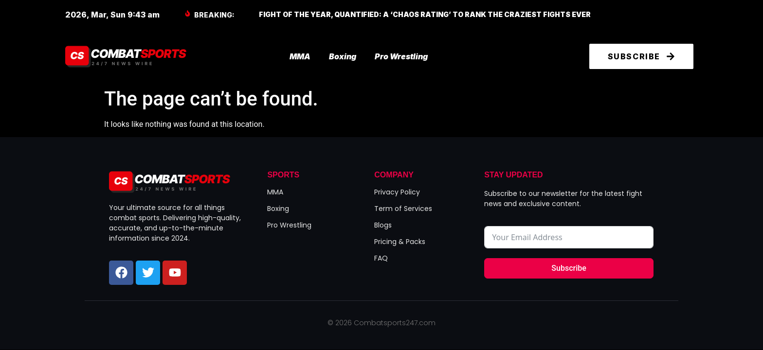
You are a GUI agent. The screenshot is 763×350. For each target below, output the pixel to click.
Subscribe (568, 268)
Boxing (342, 56)
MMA (300, 56)
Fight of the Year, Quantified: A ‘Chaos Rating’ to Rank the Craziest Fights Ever (425, 14)
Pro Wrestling (401, 56)
